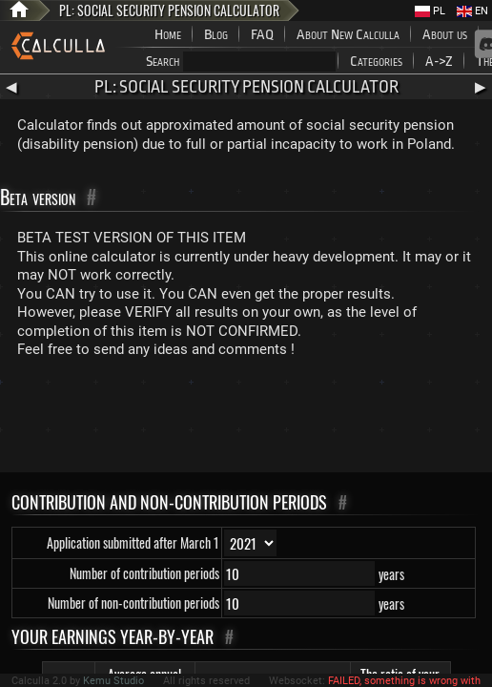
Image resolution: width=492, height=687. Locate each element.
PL (430, 11)
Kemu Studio (113, 681)
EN (472, 11)
